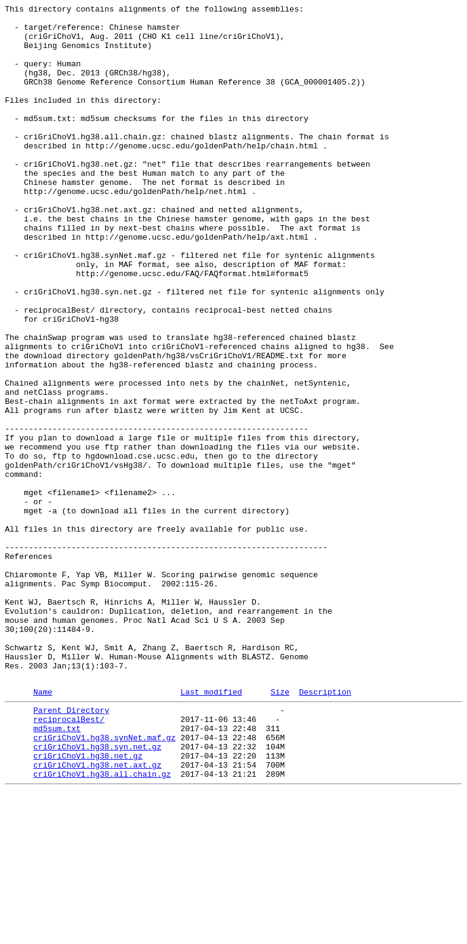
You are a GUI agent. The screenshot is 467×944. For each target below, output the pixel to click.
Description (325, 828)
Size (280, 828)
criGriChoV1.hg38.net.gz (87, 903)
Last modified (211, 828)
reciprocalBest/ (69, 859)
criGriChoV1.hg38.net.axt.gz (97, 914)
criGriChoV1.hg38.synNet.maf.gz (104, 881)
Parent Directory (71, 848)
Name (42, 828)
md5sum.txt (57, 870)
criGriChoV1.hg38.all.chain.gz (102, 925)
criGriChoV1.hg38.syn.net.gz (97, 892)
